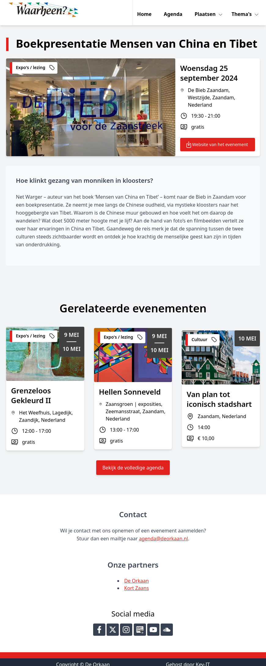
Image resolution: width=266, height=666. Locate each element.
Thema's (243, 9)
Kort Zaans (136, 582)
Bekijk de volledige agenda (133, 461)
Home (145, 9)
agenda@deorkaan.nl (163, 532)
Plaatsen (206, 9)
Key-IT (203, 658)
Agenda (174, 9)
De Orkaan (136, 575)
